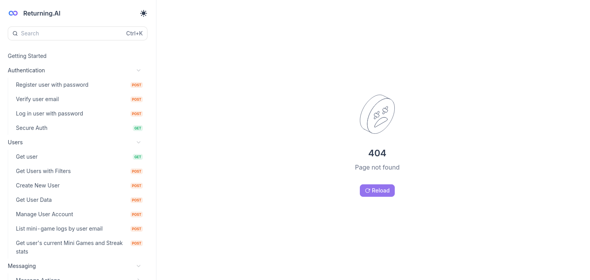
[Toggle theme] (143, 13)
